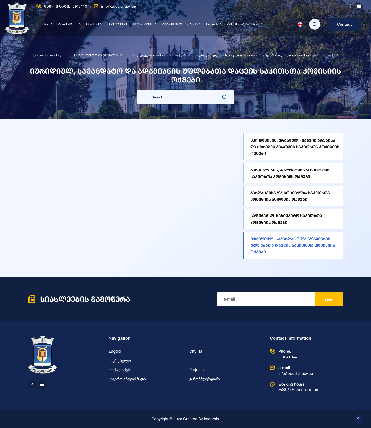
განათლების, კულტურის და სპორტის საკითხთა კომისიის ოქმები (289, 173)
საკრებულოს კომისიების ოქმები (159, 55)
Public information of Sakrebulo (98, 55)
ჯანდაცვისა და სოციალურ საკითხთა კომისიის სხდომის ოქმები (290, 196)
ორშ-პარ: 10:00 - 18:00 (305, 386)
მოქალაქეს (142, 24)
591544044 (63, 6)
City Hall (92, 24)
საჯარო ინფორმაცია (179, 24)
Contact (344, 24)
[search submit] (224, 97)
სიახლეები (117, 24)
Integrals (211, 418)
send (329, 299)
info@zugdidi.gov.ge (115, 6)
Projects (212, 24)
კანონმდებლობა (242, 24)
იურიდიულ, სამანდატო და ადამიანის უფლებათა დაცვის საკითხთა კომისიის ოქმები (292, 245)
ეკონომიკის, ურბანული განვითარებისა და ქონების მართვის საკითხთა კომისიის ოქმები (294, 147)
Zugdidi (42, 24)
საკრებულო (67, 24)
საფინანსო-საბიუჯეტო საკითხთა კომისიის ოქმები (286, 218)
